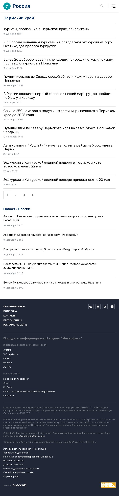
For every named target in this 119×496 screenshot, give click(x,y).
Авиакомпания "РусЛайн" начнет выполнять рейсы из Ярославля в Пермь (58, 147)
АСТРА (7, 366)
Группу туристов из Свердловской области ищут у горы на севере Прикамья (57, 79)
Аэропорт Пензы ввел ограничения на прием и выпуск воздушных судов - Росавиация (53, 218)
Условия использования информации (24, 448)
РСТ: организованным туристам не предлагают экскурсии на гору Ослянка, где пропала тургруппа (57, 44)
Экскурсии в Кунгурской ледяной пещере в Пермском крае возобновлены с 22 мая (52, 164)
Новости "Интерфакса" (16, 378)
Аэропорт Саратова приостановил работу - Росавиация (40, 235)
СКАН (6, 383)
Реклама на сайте (15, 324)
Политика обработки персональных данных (28, 456)
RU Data (7, 387)
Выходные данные (13, 460)
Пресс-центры (12, 320)
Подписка (10, 311)
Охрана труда (10, 476)
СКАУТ (7, 358)
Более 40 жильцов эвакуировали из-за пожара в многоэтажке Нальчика (52, 282)
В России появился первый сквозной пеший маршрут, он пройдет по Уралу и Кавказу (57, 96)
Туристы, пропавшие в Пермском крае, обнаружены (46, 29)
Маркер (7, 362)
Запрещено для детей (16, 452)
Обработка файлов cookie (18, 472)
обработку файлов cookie (31, 436)
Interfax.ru (8, 395)
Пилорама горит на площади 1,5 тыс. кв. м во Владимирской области (48, 249)
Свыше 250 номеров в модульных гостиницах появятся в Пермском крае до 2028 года (59, 113)
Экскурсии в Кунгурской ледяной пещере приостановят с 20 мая (56, 180)
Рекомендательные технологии (21, 468)
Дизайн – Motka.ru (13, 464)
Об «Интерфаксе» (14, 306)
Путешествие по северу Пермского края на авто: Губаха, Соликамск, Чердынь (59, 130)
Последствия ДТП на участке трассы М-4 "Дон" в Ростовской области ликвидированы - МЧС (49, 266)
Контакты (9, 315)
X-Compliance (10, 354)
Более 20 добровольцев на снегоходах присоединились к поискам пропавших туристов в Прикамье (58, 61)
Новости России (16, 209)
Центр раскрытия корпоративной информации (29, 391)
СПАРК (7, 350)
